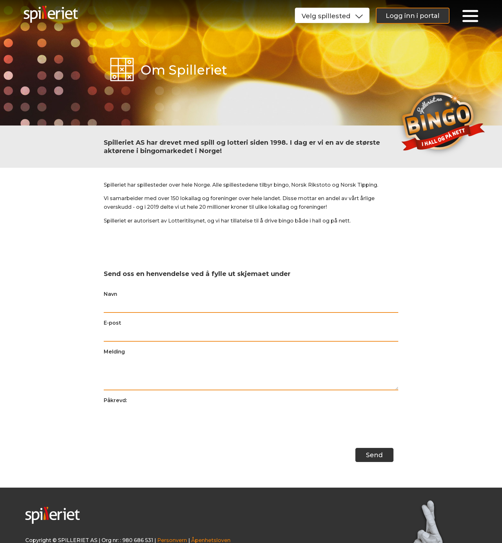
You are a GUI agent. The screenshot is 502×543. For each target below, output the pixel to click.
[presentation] (152, 419)
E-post (112, 323)
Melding (114, 352)
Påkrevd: (115, 400)
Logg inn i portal (413, 16)
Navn (110, 294)
